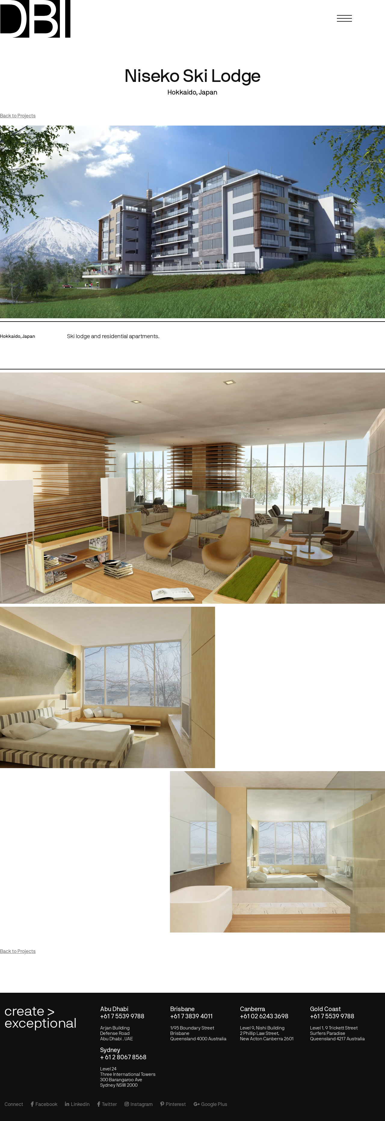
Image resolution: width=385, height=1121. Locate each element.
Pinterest (173, 1104)
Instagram (139, 1104)
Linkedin (77, 1104)
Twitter (107, 1104)
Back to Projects (18, 116)
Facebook (44, 1104)
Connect (14, 1104)
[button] (346, 22)
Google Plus (210, 1104)
